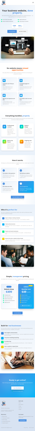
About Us (20, 407)
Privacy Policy (26, 427)
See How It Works (22, 31)
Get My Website (12, 31)
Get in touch (21, 315)
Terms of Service (31, 427)
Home (20, 402)
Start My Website (17, 388)
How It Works (21, 404)
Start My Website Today (17, 197)
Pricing (20, 406)
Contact (20, 409)
